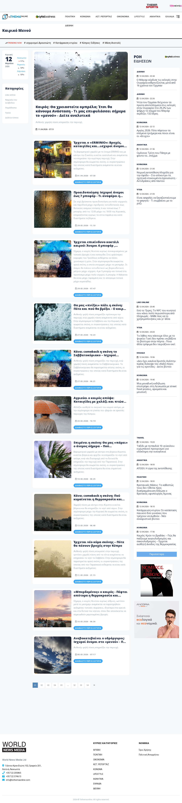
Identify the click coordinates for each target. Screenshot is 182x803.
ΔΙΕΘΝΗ (69, 25)
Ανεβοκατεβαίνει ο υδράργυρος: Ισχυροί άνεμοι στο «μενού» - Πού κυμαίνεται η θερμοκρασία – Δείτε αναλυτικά (101, 643)
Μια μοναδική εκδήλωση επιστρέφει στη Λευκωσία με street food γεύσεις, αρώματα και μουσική (156, 388)
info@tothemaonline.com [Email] (18, 780)
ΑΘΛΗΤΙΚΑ (155, 16)
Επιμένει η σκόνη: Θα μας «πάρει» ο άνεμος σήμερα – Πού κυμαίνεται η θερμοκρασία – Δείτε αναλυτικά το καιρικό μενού (101, 448)
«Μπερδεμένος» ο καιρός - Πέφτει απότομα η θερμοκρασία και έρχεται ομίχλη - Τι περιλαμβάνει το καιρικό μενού (100, 597)
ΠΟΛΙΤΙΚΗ (70, 16)
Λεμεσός (21, 64)
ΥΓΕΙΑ (139, 189)
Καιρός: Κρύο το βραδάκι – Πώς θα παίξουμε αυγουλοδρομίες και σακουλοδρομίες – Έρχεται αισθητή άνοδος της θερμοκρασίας (156, 540)
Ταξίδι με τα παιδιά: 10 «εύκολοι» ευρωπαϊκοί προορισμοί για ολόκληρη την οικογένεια (156, 448)
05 (61, 685)
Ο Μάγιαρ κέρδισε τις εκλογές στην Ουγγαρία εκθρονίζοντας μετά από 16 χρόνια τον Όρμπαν (157, 82)
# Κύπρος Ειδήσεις (90, 42)
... (68, 685)
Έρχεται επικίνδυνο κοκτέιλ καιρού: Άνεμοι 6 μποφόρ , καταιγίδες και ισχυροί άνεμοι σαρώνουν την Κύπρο (98, 247)
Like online (10, 95)
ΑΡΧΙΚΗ (96, 750)
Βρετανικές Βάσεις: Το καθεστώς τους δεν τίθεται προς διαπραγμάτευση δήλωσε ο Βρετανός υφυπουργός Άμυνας (155, 489)
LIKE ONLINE (143, 302)
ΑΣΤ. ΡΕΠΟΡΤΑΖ (104, 16)
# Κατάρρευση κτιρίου (65, 42)
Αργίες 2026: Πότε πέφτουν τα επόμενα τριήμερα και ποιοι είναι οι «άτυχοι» (156, 133)
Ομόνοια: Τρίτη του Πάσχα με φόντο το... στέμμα (153, 154)
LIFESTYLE (139, 16)
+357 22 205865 (13, 773)
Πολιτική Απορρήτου (149, 754)
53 (81, 685)
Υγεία (8, 112)
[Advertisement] (159, 255)
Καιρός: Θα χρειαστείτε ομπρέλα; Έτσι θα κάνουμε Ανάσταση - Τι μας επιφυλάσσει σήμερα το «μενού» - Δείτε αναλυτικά (75, 111)
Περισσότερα (156, 554)
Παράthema (11, 107)
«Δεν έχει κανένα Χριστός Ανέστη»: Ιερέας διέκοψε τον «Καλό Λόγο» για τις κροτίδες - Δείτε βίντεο (156, 363)
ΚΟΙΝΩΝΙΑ (85, 16)
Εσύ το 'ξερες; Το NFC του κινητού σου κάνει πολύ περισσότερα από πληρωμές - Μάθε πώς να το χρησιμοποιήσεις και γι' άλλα (156, 315)
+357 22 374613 (13, 776)
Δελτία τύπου (11, 117)
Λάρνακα (21, 71)
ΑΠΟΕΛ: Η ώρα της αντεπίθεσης (154, 468)
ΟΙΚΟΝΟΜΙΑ (123, 16)
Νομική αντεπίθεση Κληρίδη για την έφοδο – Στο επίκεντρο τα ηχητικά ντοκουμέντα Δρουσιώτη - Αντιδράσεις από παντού (157, 177)
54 (88, 685)
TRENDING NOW (13, 43)
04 (55, 685)
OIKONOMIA (98, 759)
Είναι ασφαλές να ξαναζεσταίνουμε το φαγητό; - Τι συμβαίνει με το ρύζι (156, 200)
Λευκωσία (21, 58)
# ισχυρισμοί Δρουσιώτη (37, 42)
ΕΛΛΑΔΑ (169, 16)
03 (48, 685)
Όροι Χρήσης (145, 750)
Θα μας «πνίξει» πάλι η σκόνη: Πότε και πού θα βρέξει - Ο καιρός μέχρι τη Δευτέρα (100, 308)
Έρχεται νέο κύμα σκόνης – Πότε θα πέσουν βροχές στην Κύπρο (99, 544)
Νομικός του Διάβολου (11, 101)
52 (74, 685)
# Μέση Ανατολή (111, 42)
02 (42, 685)
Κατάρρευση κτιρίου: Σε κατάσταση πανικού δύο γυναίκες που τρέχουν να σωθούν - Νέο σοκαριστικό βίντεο (157, 515)
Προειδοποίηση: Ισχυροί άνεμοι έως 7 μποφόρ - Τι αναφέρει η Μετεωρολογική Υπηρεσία (99, 195)
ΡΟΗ (142, 58)
